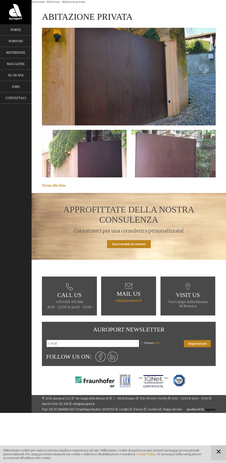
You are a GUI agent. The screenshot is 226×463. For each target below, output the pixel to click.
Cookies (152, 409)
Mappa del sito (172, 409)
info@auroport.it (128, 300)
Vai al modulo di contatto (129, 244)
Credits (124, 409)
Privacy (152, 343)
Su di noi (16, 75)
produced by (201, 409)
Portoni (16, 41)
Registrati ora (197, 344)
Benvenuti (38, 1)
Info (157, 343)
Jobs (16, 86)
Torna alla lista (54, 185)
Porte (16, 30)
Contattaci (15, 98)
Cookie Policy (146, 454)
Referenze (15, 52)
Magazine (16, 64)
